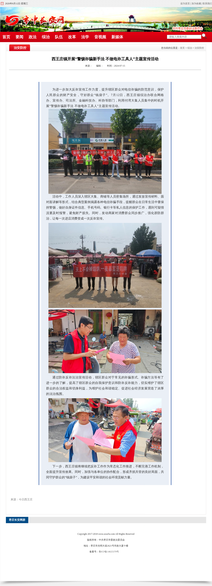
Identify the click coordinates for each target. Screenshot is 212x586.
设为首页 (185, 3)
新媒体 (117, 37)
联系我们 (207, 3)
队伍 (59, 37)
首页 (6, 37)
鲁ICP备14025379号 (109, 551)
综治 (46, 37)
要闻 (19, 37)
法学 (85, 37)
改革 (72, 37)
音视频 (100, 37)
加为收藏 (196, 3)
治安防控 (199, 48)
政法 (32, 37)
